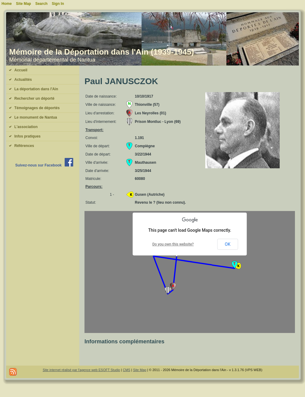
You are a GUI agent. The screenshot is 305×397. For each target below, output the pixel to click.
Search (41, 4)
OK (227, 244)
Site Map (139, 370)
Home (7, 4)
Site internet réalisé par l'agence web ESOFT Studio (81, 370)
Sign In (58, 4)
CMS (126, 370)
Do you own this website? (173, 244)
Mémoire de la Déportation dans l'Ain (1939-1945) (101, 51)
